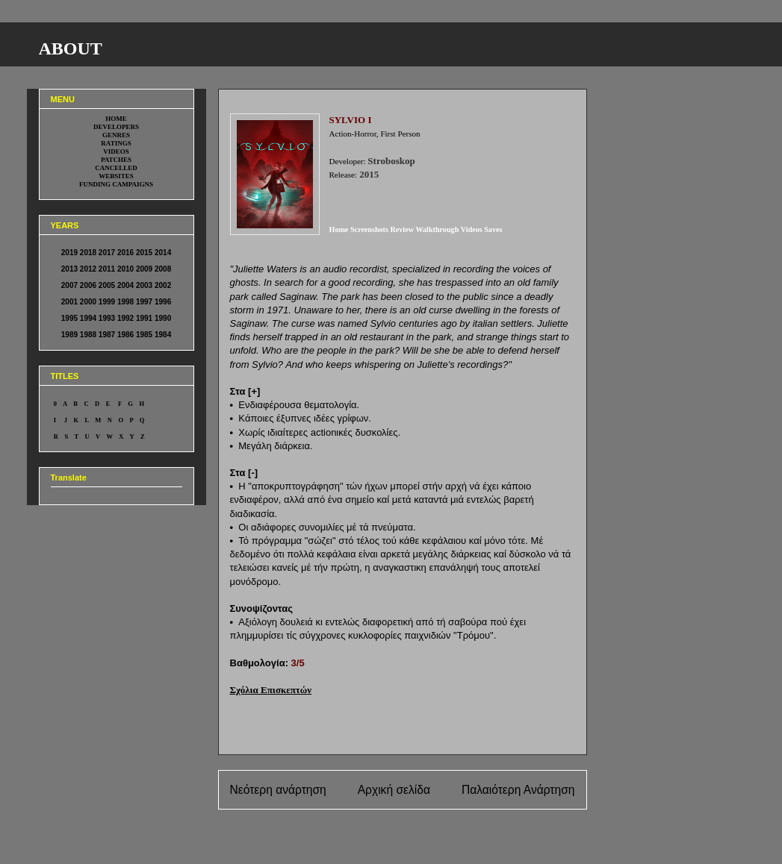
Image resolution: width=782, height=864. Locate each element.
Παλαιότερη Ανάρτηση (518, 789)
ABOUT (70, 48)
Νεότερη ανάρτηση (278, 789)
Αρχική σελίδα (394, 789)
